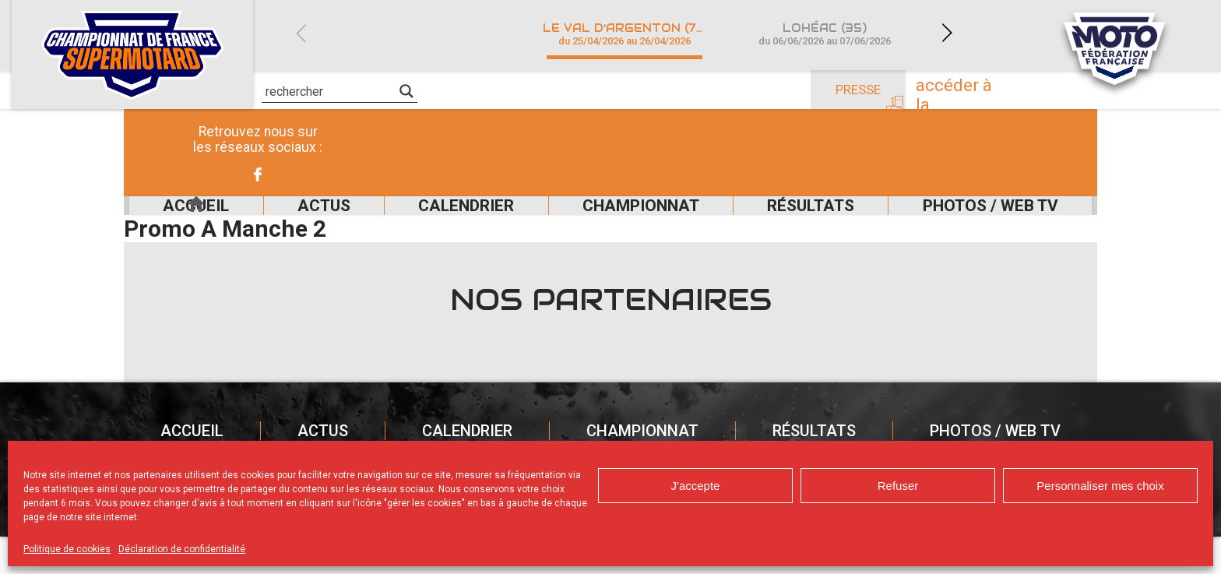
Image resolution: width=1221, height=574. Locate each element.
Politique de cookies (67, 549)
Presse (858, 89)
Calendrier (430, 224)
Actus (274, 224)
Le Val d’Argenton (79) (626, 34)
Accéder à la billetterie (994, 91)
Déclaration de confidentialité (181, 549)
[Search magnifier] (406, 91)
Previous (300, 33)
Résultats (798, 224)
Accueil (165, 224)
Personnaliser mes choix (1099, 485)
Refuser (898, 485)
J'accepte (695, 485)
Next (947, 33)
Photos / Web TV (990, 224)
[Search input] (330, 91)
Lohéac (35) (824, 34)
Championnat (615, 224)
